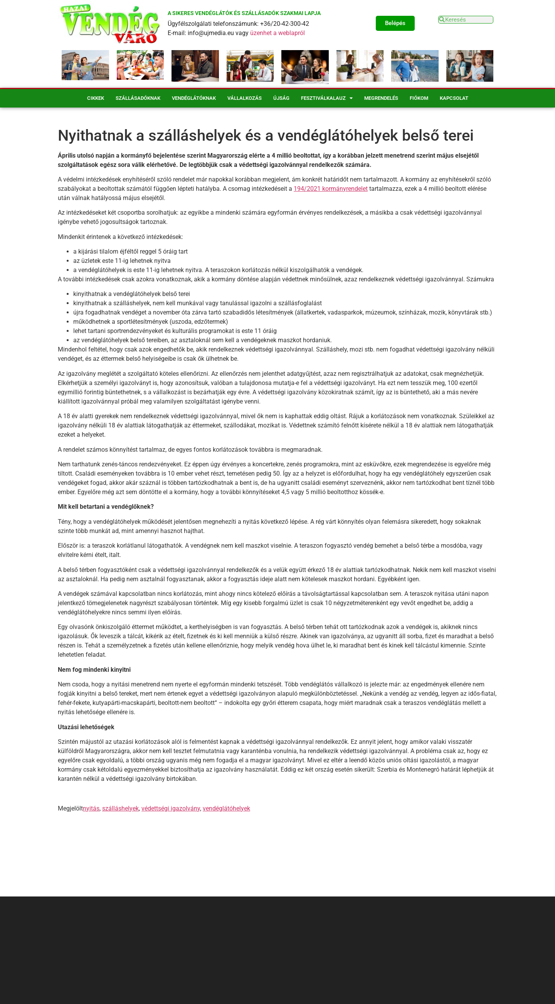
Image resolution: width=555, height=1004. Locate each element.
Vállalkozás (244, 98)
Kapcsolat (454, 98)
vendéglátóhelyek (226, 808)
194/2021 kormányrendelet (331, 188)
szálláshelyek (120, 808)
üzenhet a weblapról (277, 33)
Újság (281, 98)
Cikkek (95, 98)
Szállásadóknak (138, 98)
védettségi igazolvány (170, 808)
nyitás (91, 808)
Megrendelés (381, 98)
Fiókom (419, 98)
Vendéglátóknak (194, 98)
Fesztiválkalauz (327, 98)
